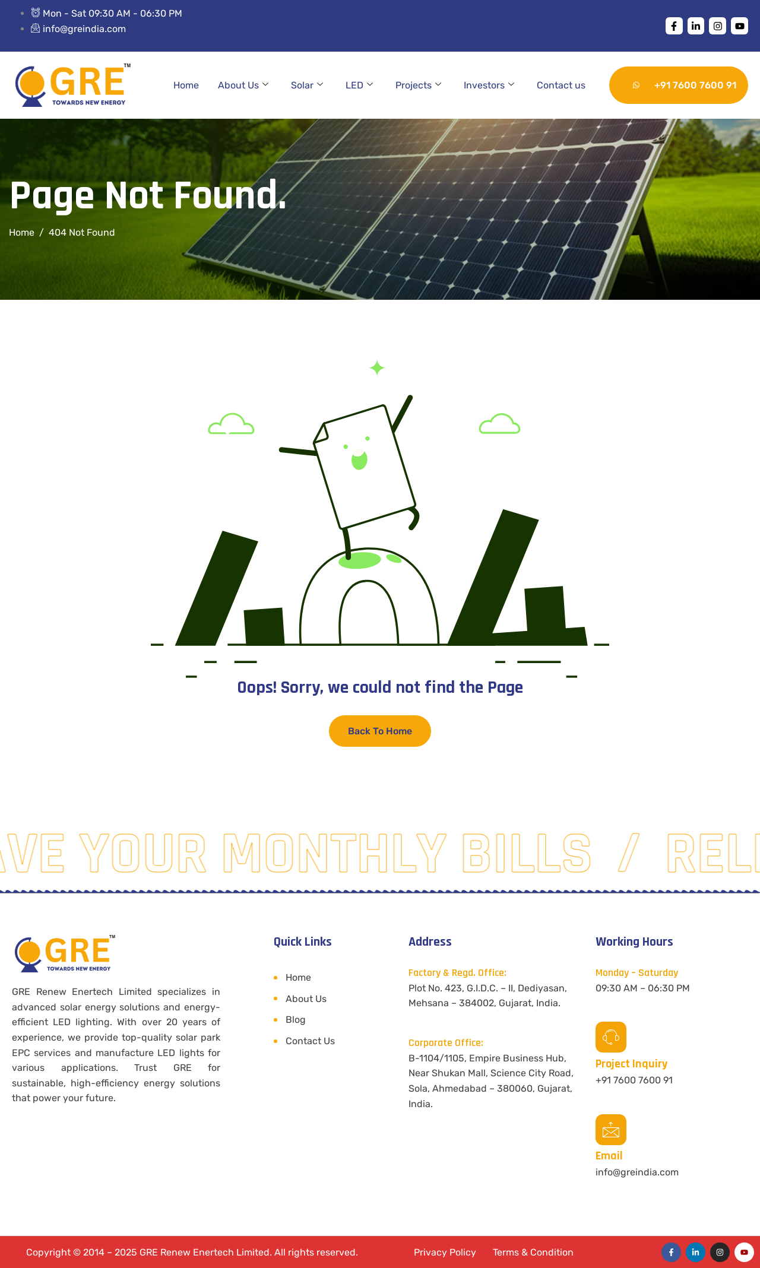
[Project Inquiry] (611, 1037)
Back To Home (380, 731)
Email (609, 1156)
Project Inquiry (631, 1064)
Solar (307, 85)
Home (186, 85)
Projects (418, 85)
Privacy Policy (445, 1252)
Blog (296, 1019)
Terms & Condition (533, 1252)
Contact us (561, 85)
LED (359, 85)
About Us (243, 85)
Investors (489, 85)
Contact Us (310, 1041)
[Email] (611, 1129)
